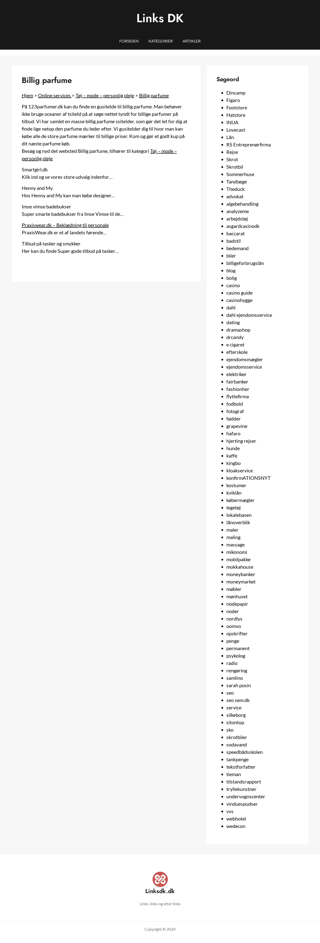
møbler (233, 589)
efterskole (237, 352)
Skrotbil (234, 167)
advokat (234, 196)
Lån (230, 137)
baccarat (235, 233)
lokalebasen (239, 515)
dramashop (238, 330)
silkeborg (236, 715)
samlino (234, 678)
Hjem (27, 95)
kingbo (233, 463)
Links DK (160, 18)
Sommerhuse (240, 174)
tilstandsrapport (243, 781)
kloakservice (239, 470)
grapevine (236, 426)
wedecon (235, 826)
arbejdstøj (237, 218)
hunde (233, 448)
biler (231, 256)
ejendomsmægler (244, 359)
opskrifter (237, 633)
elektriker (236, 374)
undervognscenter (245, 796)
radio (231, 663)
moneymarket (241, 581)
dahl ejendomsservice (249, 315)
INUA (232, 122)
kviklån (233, 493)
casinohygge (239, 300)
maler (232, 530)
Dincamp (235, 93)
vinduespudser (242, 804)
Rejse (232, 152)
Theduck (235, 189)
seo (230, 693)
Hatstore (235, 115)
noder (232, 611)
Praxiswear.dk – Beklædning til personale (65, 225)
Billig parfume (154, 95)
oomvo (233, 626)
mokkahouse (239, 567)
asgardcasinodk (242, 226)
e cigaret (235, 344)
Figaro (233, 100)
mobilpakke (238, 559)
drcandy (235, 337)
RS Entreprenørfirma (248, 144)
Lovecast (235, 130)
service (233, 707)
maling (233, 537)
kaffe (231, 456)
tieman (233, 774)
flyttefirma (237, 396)
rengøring (236, 670)
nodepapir (237, 604)
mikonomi (236, 552)
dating (233, 322)
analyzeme (237, 211)
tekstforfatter (241, 767)
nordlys (234, 619)
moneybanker (240, 574)
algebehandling (242, 204)
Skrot (232, 159)
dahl (230, 307)
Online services (55, 95)
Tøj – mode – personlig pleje (105, 95)
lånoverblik (238, 522)
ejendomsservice (244, 367)
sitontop (235, 722)
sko (230, 730)
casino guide (239, 293)
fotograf (235, 411)
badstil (233, 241)
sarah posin (238, 685)
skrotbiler (236, 737)
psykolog (235, 656)
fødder (233, 418)
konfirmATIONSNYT (248, 478)
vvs (230, 811)
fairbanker (237, 381)
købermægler (240, 500)
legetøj (233, 507)
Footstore (236, 107)
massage (235, 544)
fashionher (237, 389)
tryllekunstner (241, 789)
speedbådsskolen (244, 752)
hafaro (233, 433)
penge (232, 641)
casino (233, 285)
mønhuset (237, 596)
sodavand (236, 744)
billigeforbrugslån (245, 263)
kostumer (236, 485)
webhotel (236, 819)
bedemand (237, 248)
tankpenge (237, 759)
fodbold (234, 404)
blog (230, 270)
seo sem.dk (238, 700)
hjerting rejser (241, 441)
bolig (231, 278)
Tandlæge (236, 181)
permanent (238, 648)
